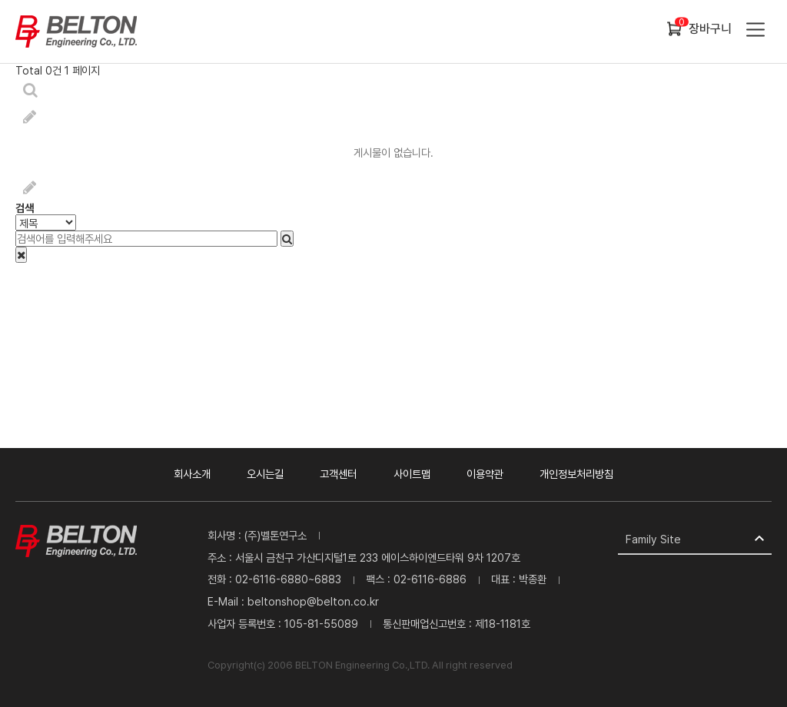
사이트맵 (412, 473)
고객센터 (338, 473)
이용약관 (485, 473)
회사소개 (192, 473)
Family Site (653, 539)
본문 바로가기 (0, 0)
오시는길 (265, 473)
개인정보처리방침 (576, 473)
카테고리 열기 (754, 31)
